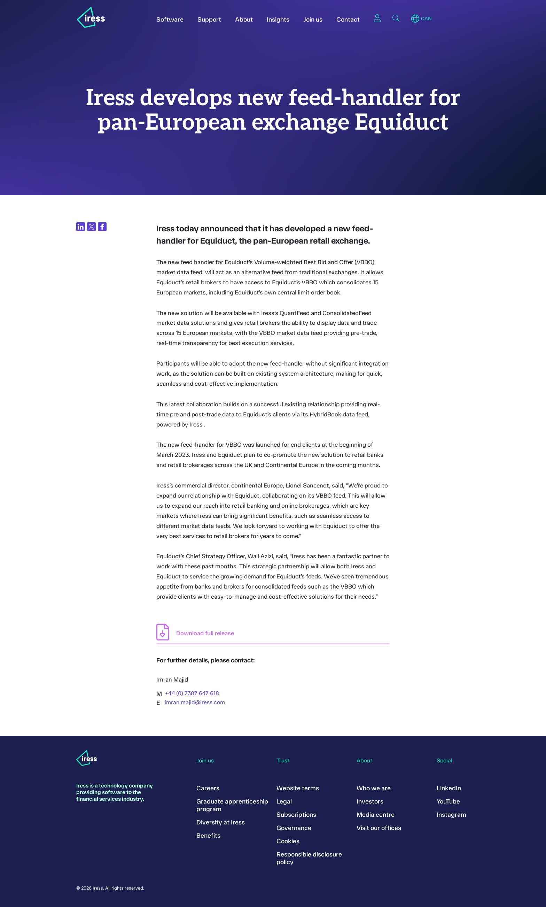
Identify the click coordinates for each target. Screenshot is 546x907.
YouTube (448, 801)
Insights (278, 19)
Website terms (297, 788)
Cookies (287, 841)
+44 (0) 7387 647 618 (192, 693)
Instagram (451, 814)
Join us (312, 19)
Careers (207, 788)
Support (209, 19)
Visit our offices (379, 828)
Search (395, 18)
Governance (293, 828)
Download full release (205, 633)
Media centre (376, 814)
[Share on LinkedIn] (80, 226)
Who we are (374, 788)
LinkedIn (449, 788)
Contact (348, 19)
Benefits (208, 835)
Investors (370, 801)
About (244, 19)
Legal (284, 801)
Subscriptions (296, 814)
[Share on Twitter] (91, 226)
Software (170, 19)
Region (415, 19)
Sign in (377, 18)
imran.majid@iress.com (195, 702)
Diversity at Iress (220, 822)
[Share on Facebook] (102, 226)
